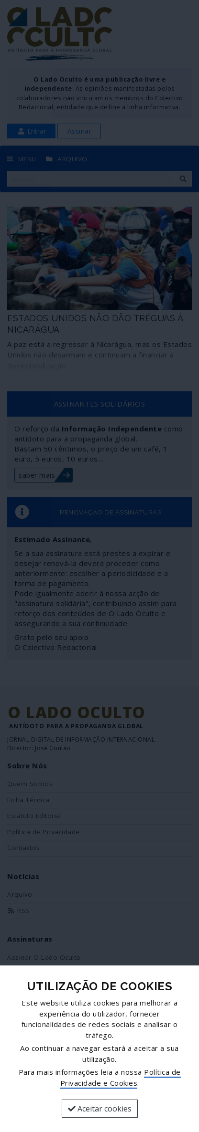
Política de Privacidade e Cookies (120, 1077)
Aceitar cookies (100, 1108)
